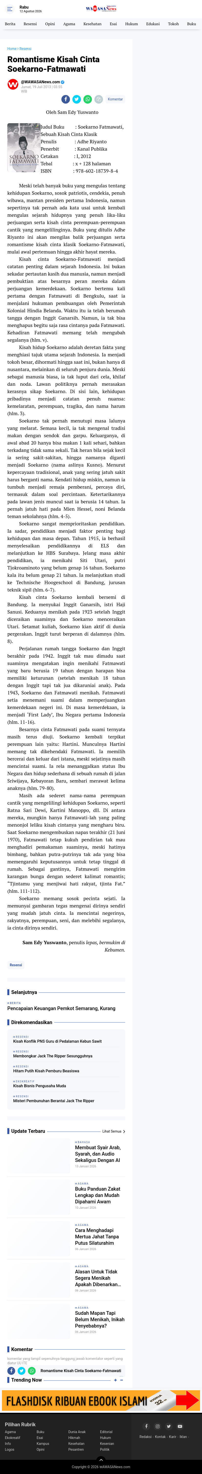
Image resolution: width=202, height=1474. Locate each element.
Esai (113, 23)
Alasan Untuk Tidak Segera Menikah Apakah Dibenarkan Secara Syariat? (96, 1278)
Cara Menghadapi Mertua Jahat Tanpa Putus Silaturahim (97, 1236)
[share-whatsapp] (87, 99)
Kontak (160, 1437)
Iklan (183, 1437)
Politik (105, 1449)
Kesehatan (92, 23)
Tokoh (173, 23)
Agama (69, 23)
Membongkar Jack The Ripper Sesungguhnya (52, 1056)
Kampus (43, 1444)
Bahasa (84, 1142)
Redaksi (146, 1437)
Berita (10, 23)
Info (8, 1444)
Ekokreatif (12, 1438)
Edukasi (153, 23)
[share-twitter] (76, 99)
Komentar (115, 99)
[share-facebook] (65, 99)
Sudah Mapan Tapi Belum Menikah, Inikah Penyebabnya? (99, 1319)
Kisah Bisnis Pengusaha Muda (39, 1086)
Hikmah (74, 1438)
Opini (50, 23)
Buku (191, 23)
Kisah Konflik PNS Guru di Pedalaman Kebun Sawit (57, 1041)
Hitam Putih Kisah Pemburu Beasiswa (46, 1071)
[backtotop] (101, 1461)
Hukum (131, 23)
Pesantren (76, 1449)
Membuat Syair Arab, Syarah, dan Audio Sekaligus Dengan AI (98, 1154)
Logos (9, 1449)
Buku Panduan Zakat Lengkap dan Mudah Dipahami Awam (97, 1195)
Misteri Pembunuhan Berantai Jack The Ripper (53, 1101)
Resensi (30, 23)
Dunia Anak (77, 1432)
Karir (172, 1437)
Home (12, 49)
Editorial (106, 1432)
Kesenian (107, 1444)
